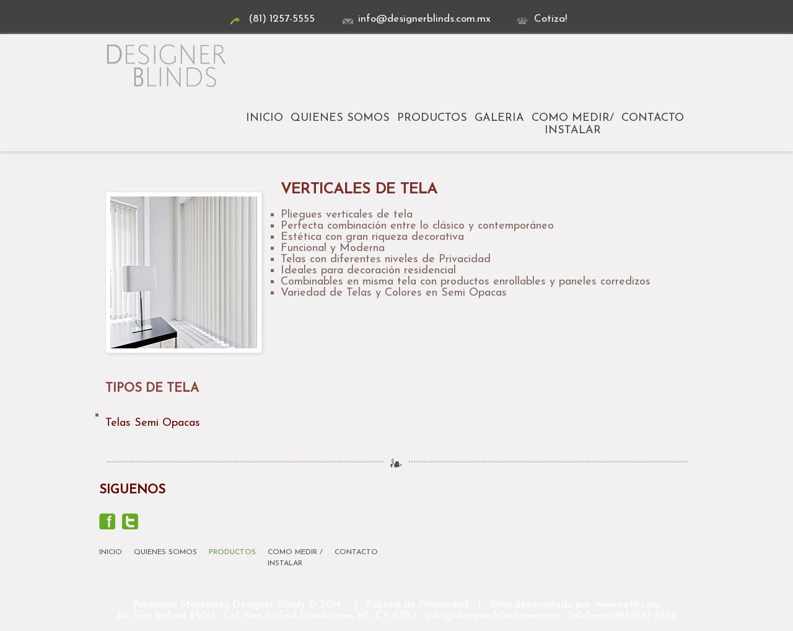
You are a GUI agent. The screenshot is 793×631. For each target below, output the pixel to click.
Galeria (499, 118)
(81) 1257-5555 (272, 19)
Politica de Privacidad (417, 604)
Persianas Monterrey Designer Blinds (219, 604)
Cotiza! (541, 19)
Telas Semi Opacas (152, 423)
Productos (432, 118)
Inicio (264, 118)
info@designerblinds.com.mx (415, 19)
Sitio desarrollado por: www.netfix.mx (575, 604)
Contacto (652, 118)
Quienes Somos (340, 118)
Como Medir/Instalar (573, 124)
